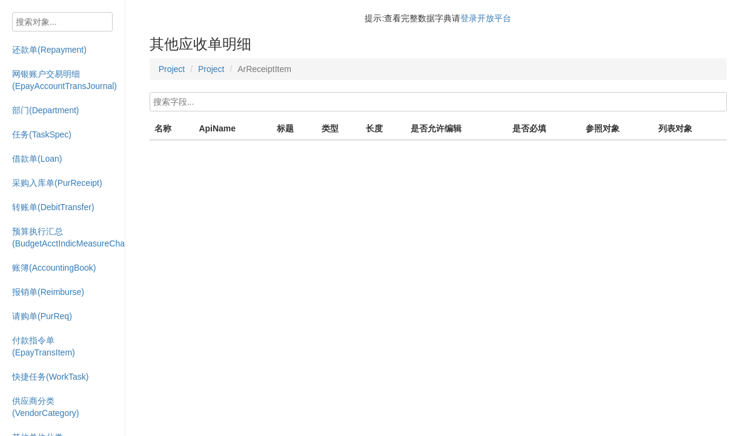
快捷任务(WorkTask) (50, 377)
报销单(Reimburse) (48, 292)
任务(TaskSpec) (41, 134)
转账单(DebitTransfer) (53, 207)
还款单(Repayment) (49, 49)
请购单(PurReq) (42, 316)
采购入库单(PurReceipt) (57, 183)
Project (172, 69)
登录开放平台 (485, 18)
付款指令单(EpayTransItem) (43, 346)
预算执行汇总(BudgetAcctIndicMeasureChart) (68, 237)
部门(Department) (45, 110)
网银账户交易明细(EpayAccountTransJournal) (64, 80)
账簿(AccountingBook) (54, 267)
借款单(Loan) (37, 159)
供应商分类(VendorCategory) (45, 407)
